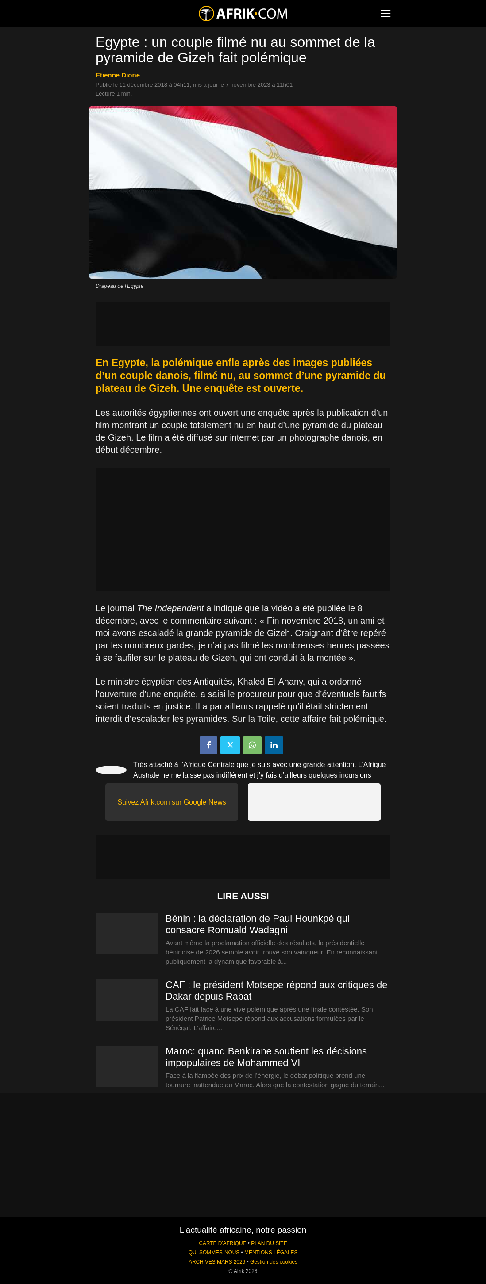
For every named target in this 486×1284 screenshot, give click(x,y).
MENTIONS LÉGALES (270, 1253)
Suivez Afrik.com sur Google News (171, 802)
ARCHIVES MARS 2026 (217, 1262)
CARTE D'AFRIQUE (222, 1243)
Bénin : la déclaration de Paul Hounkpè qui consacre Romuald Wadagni (258, 924)
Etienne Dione (118, 75)
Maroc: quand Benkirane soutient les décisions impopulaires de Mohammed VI (266, 1057)
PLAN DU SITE (269, 1243)
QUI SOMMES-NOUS (214, 1253)
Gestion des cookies (273, 1262)
